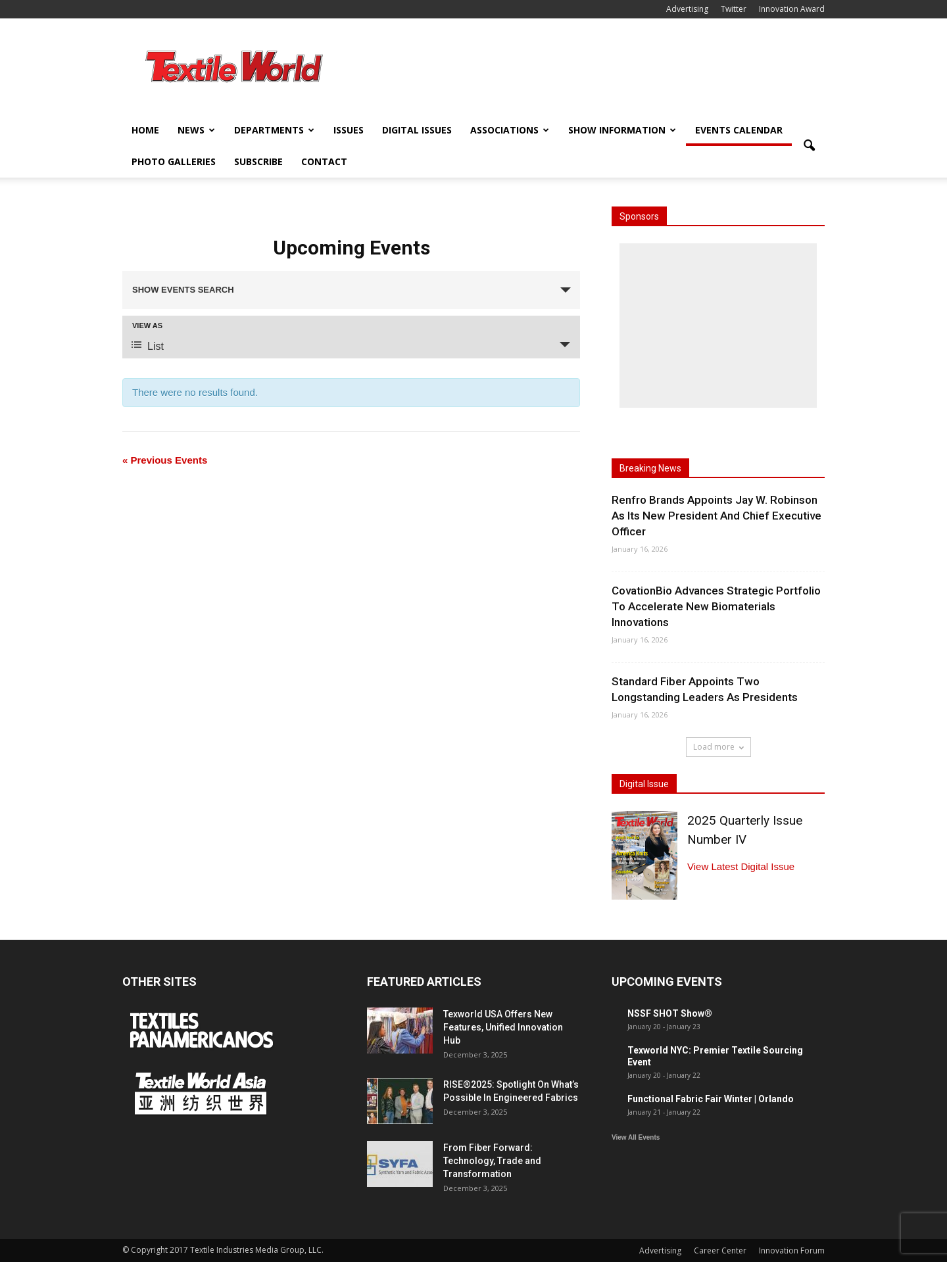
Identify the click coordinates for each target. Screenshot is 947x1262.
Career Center (720, 1250)
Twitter (733, 8)
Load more (718, 746)
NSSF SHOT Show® (669, 1013)
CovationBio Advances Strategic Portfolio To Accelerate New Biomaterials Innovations (716, 606)
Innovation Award (792, 8)
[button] (809, 146)
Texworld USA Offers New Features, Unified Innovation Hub (503, 1027)
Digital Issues (417, 130)
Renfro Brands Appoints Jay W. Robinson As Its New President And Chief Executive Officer (716, 515)
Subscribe (258, 161)
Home (145, 130)
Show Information (622, 130)
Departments (274, 130)
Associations (509, 130)
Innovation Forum (792, 1250)
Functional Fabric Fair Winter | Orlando (710, 1099)
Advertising (687, 8)
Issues (348, 130)
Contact (324, 161)
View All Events (636, 1137)
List (148, 345)
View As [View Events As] (147, 325)
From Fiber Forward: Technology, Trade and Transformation (492, 1160)
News (196, 130)
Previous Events (164, 460)
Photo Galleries (174, 161)
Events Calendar (739, 130)
